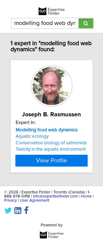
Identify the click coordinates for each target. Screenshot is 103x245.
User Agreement (34, 200)
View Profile (51, 160)
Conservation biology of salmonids (51, 142)
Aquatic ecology (32, 136)
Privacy (10, 200)
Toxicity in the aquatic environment (51, 149)
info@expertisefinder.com (55, 196)
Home (86, 196)
